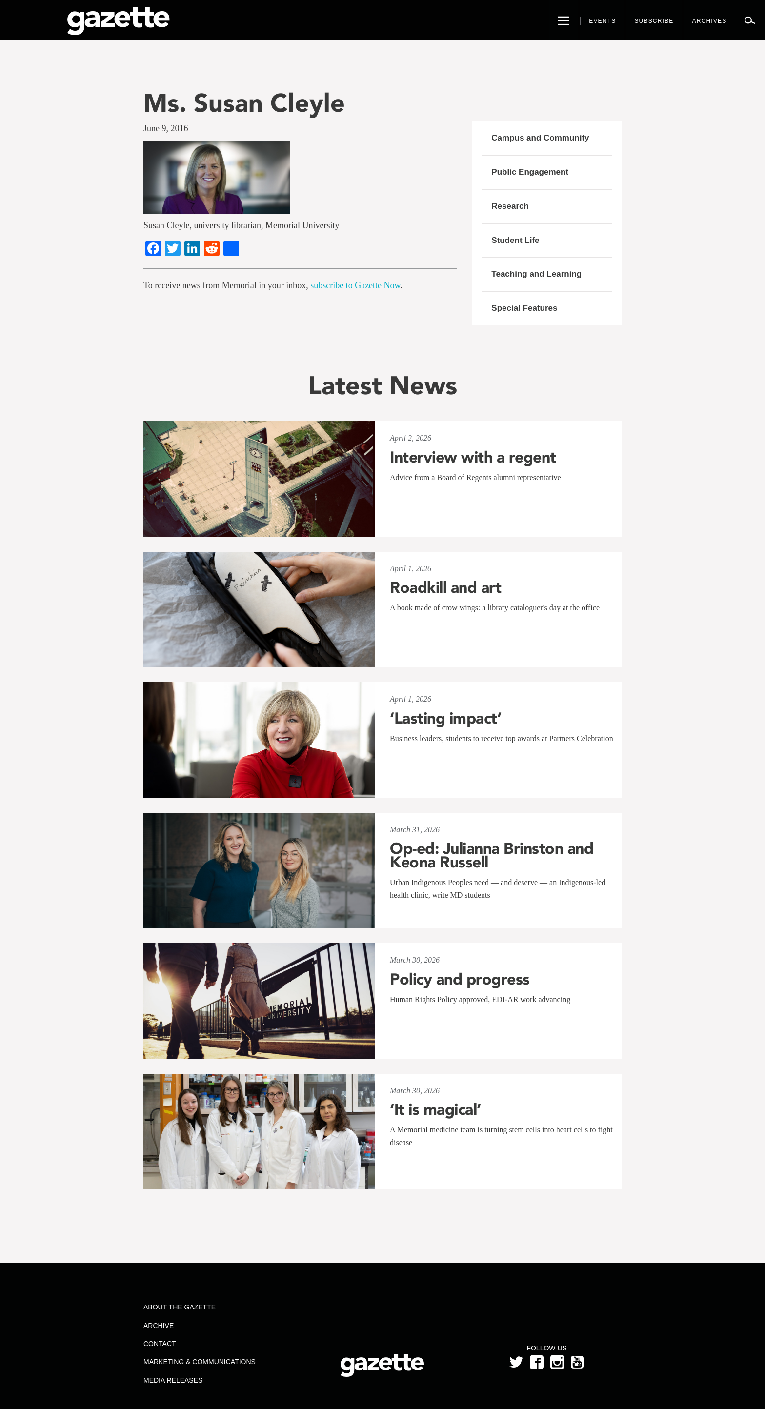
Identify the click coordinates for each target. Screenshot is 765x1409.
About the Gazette (179, 1307)
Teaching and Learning (536, 274)
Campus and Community (540, 137)
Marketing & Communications (199, 1362)
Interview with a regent (473, 457)
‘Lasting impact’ (445, 718)
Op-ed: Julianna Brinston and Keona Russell (491, 855)
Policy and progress (460, 979)
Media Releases (172, 1380)
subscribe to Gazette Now (355, 285)
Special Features (524, 308)
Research (510, 206)
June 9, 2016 (165, 128)
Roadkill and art (445, 587)
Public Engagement (529, 172)
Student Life (515, 240)
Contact (159, 1344)
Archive (158, 1325)
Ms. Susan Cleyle (244, 103)
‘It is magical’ (435, 1109)
